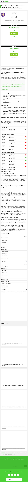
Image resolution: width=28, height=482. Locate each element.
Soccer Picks (11, 452)
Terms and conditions (19, 471)
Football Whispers (4, 452)
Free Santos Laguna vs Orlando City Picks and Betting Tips (12, 83)
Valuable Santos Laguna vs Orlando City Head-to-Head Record (13, 84)
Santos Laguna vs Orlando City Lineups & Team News (11, 86)
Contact (6, 471)
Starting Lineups (5, 89)
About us (11, 471)
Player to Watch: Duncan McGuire (8, 87)
